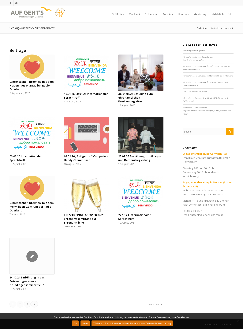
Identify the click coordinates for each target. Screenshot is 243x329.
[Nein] (238, 321)
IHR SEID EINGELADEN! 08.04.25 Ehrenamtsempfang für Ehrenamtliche (84, 218)
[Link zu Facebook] (10, 3)
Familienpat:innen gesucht (194, 50)
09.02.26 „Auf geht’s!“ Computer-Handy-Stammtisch (86, 158)
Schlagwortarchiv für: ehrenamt (31, 28)
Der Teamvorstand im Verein (195, 91)
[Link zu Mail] (16, 3)
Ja (75, 323)
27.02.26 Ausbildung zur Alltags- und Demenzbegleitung (139, 158)
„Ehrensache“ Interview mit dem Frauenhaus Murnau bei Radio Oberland (31, 85)
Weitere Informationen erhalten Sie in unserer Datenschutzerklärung (132, 323)
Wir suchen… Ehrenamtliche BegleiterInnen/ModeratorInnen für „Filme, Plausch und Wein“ (207, 110)
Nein (85, 323)
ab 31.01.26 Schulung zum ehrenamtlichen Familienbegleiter (135, 97)
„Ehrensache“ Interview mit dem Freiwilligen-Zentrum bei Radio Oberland (31, 206)
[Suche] (230, 14)
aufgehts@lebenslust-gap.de (206, 215)
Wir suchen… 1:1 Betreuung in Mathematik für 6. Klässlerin (208, 76)
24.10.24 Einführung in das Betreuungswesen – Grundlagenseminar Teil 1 (27, 281)
